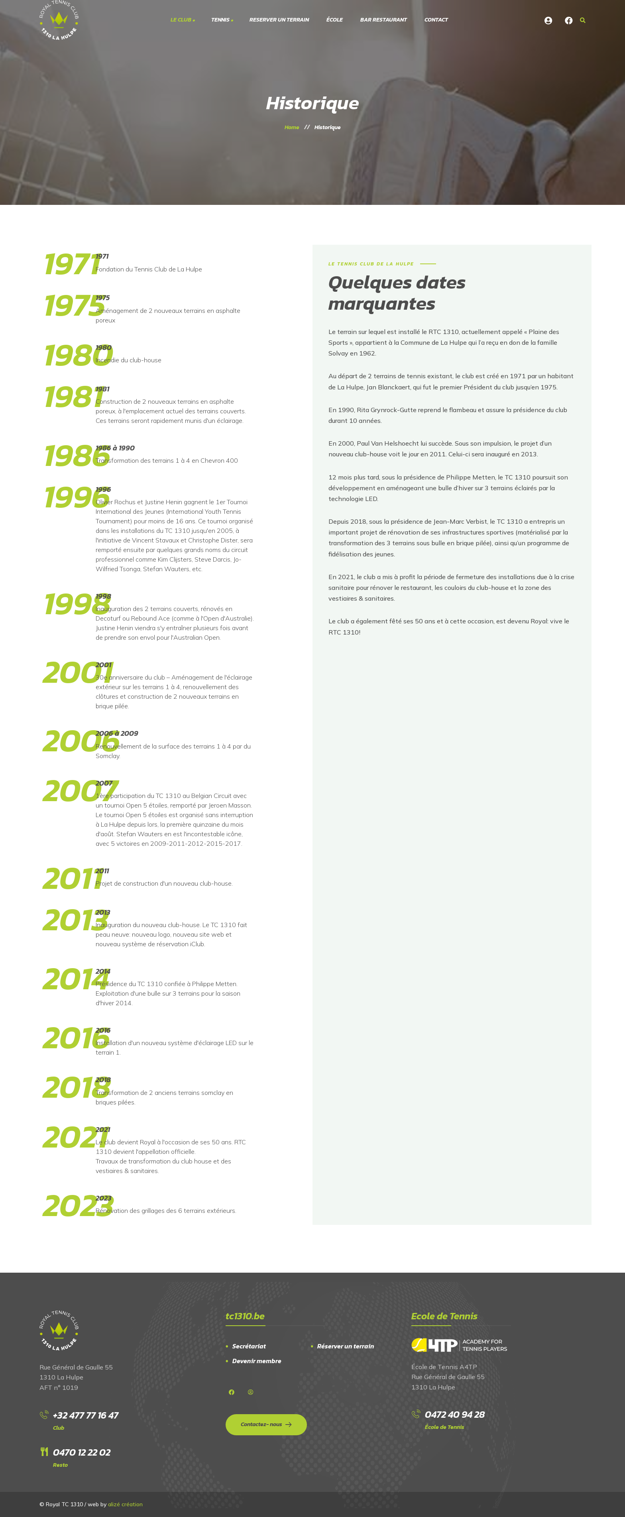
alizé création (125, 1504)
